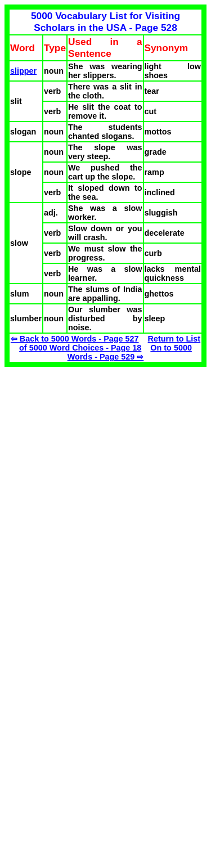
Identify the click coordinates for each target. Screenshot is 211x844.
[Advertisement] (99, 445)
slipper (23, 70)
